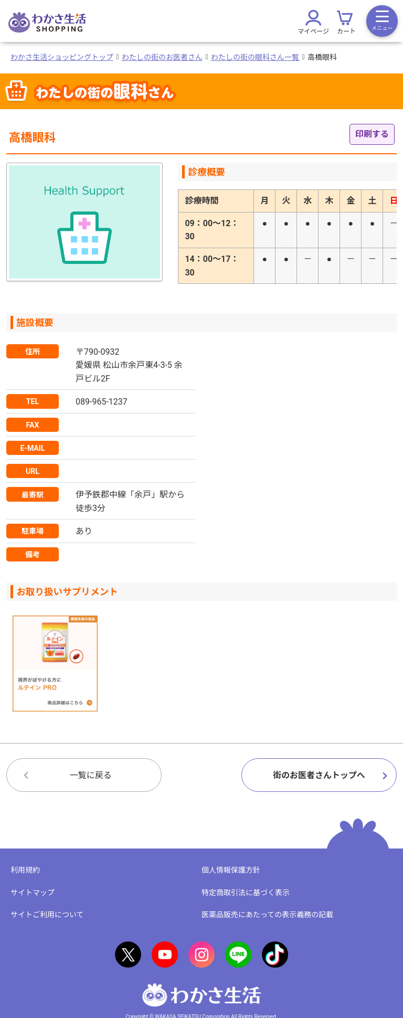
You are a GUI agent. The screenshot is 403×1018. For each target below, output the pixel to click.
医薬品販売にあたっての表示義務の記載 (267, 914)
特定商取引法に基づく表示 (246, 892)
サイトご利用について (47, 914)
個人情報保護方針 (231, 870)
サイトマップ (32, 892)
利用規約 (25, 870)
